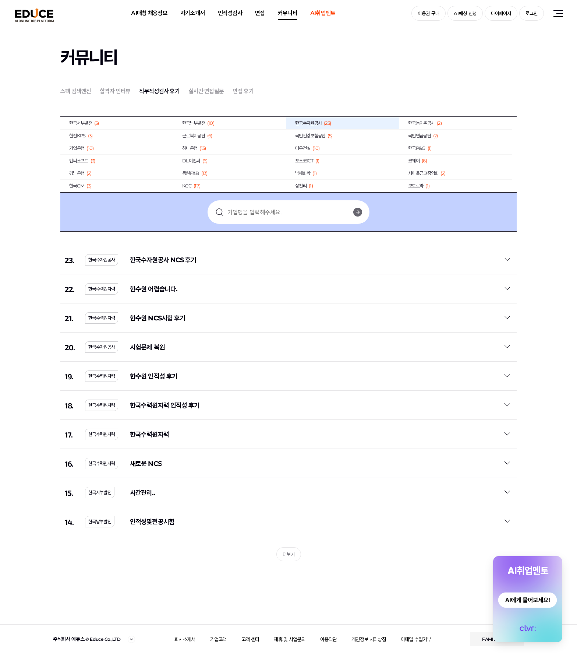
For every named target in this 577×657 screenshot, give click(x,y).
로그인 (531, 13)
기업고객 (218, 639)
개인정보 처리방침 (368, 639)
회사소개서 (184, 639)
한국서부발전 (84, 123)
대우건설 (307, 148)
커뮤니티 (287, 13)
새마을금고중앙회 (426, 173)
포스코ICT (307, 161)
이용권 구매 (428, 13)
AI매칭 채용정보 (149, 13)
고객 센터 (250, 639)
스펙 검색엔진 (75, 91)
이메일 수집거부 (416, 639)
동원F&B (195, 173)
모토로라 (418, 186)
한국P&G (419, 148)
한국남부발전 (198, 123)
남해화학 (305, 173)
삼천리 (304, 186)
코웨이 (417, 161)
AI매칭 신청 (465, 13)
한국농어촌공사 (425, 123)
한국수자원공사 (313, 123)
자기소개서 (192, 13)
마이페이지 (501, 13)
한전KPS (80, 135)
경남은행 (80, 173)
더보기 (289, 554)
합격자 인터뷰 (115, 91)
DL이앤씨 (194, 161)
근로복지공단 (197, 135)
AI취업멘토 (323, 13)
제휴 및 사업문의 (289, 639)
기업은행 (81, 148)
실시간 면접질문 (206, 91)
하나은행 (194, 148)
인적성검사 (230, 13)
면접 (260, 13)
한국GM (80, 186)
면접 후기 (243, 91)
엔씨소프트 (82, 161)
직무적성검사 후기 (159, 91)
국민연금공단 (423, 135)
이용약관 (328, 639)
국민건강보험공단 (313, 135)
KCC (191, 186)
